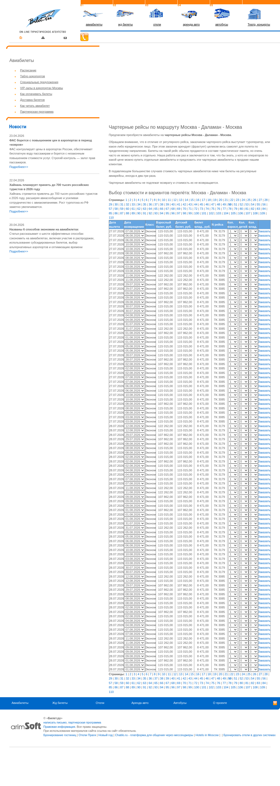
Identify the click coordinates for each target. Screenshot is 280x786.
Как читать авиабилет (35, 105)
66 (161, 208)
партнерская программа (84, 722)
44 (195, 204)
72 (195, 208)
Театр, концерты (259, 24)
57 (110, 208)
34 (138, 204)
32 (127, 204)
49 (224, 204)
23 (237, 199)
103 (218, 213)
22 (231, 199)
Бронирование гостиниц (59, 735)
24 (243, 199)
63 (144, 208)
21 (226, 199)
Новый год (105, 735)
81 (247, 208)
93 (156, 213)
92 (150, 213)
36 (150, 204)
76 (218, 208)
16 (197, 199)
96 (173, 213)
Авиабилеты (20, 702)
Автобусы (179, 702)
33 (133, 204)
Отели (100, 702)
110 (111, 217)
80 (241, 208)
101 (203, 213)
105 (233, 213)
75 (212, 208)
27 (260, 199)
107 (247, 213)
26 (254, 199)
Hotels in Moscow (207, 735)
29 (110, 204)
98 (184, 213)
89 (133, 213)
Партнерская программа (37, 111)
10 (163, 199)
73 (201, 208)
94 (161, 213)
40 (173, 204)
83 (258, 208)
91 (144, 213)
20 (220, 199)
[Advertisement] (54, 300)
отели (157, 24)
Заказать (264, 231)
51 (235, 204)
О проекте (220, 702)
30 (116, 204)
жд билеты (125, 24)
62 (138, 208)
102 (211, 213)
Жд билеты (60, 702)
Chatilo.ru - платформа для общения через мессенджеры (154, 735)
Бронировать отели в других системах (249, 735)
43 (190, 204)
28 (266, 199)
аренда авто (191, 24)
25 (249, 199)
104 (225, 213)
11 (169, 199)
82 (252, 208)
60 (127, 208)
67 (167, 208)
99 (190, 213)
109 (262, 213)
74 (207, 208)
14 (186, 199)
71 (190, 208)
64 (150, 208)
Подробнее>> (18, 166)
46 (207, 204)
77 (224, 208)
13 (180, 199)
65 (156, 208)
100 (196, 213)
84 (264, 208)
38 (161, 204)
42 (184, 204)
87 (121, 213)
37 (156, 204)
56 (264, 204)
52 (241, 204)
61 (133, 208)
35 (144, 204)
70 (184, 208)
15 (192, 199)
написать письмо (55, 722)
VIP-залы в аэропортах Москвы (41, 88)
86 (116, 213)
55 (258, 204)
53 (247, 204)
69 (178, 208)
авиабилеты (94, 24)
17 (203, 199)
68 (173, 208)
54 (252, 204)
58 (116, 208)
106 (240, 213)
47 (212, 204)
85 (110, 213)
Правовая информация (59, 726)
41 (178, 204)
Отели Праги (87, 735)
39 (167, 204)
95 (167, 213)
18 (209, 199)
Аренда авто (139, 702)
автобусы (221, 24)
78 (230, 208)
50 (230, 204)
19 (214, 199)
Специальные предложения (39, 82)
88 (127, 213)
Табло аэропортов (32, 76)
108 (255, 213)
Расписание (28, 70)
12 (175, 199)
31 (121, 204)
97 (178, 213)
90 (138, 213)
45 (201, 204)
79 (235, 208)
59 (121, 208)
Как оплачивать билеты (36, 94)
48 (218, 204)
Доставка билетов (32, 99)
